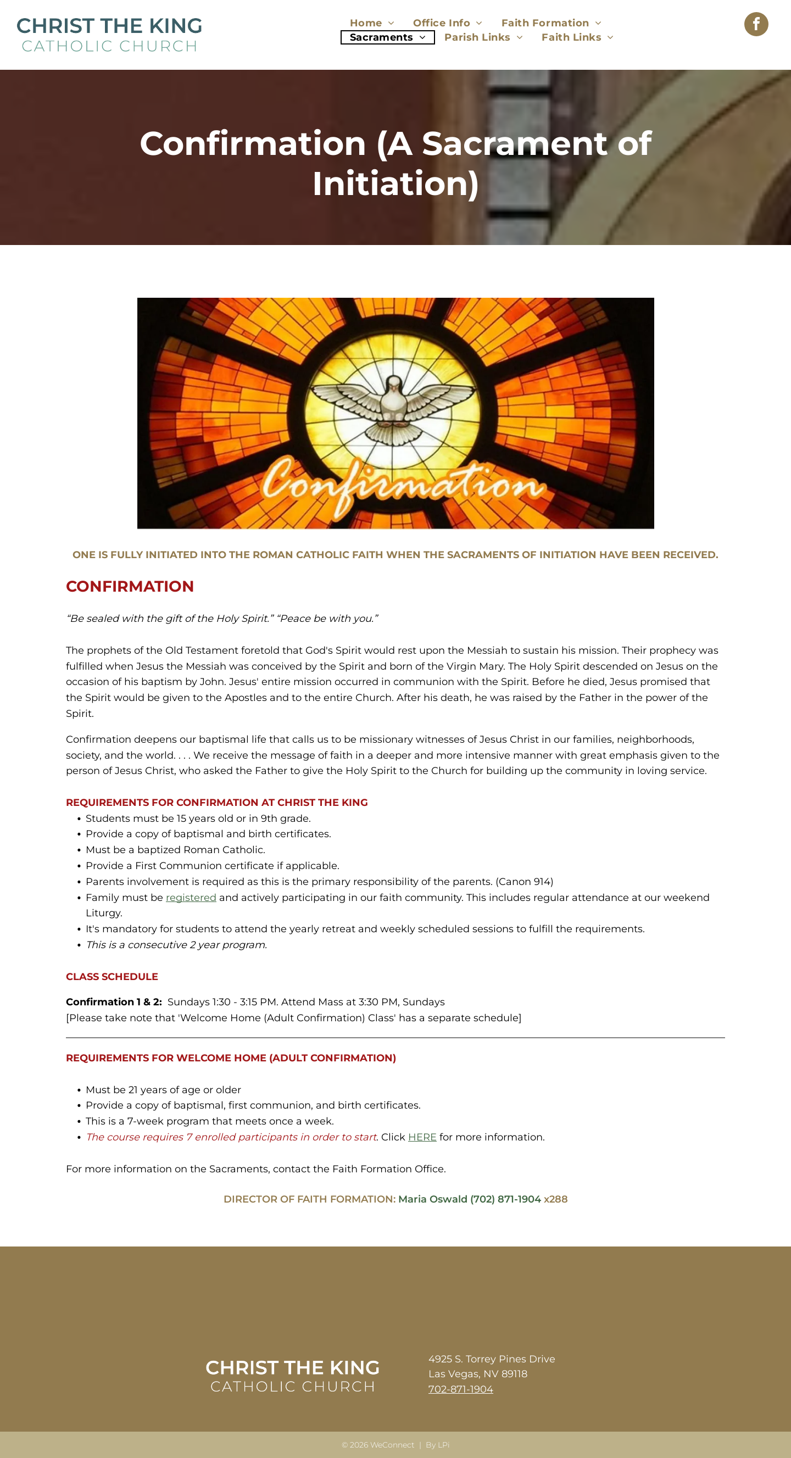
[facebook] (756, 25)
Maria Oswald (432, 1199)
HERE (422, 1137)
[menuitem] (372, 23)
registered (191, 898)
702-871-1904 (460, 1389)
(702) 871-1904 (505, 1199)
